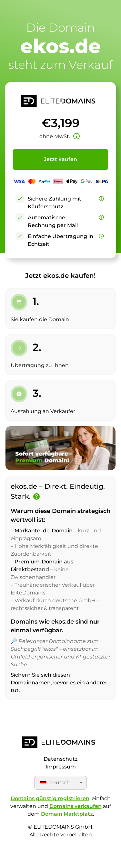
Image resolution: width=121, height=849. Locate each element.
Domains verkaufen (75, 806)
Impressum (60, 767)
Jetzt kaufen (60, 159)
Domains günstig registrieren (50, 798)
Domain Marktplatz (67, 814)
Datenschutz (60, 759)
